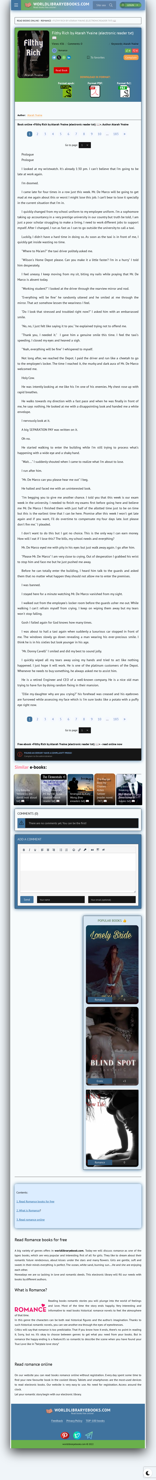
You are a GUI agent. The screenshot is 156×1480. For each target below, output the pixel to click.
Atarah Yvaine (131, 43)
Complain (131, 57)
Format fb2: (124, 89)
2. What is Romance (28, 1210)
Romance (46, 20)
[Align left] (42, 850)
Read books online (28, 20)
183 (116, 134)
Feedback (57, 1420)
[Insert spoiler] (97, 850)
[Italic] (29, 850)
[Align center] (48, 850)
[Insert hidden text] (103, 850)
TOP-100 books (95, 1420)
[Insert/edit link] (79, 850)
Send (27, 899)
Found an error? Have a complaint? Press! (48, 752)
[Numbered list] (66, 850)
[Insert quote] (92, 850)
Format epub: (66, 89)
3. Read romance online (30, 1219)
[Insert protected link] (85, 850)
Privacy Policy (74, 1420)
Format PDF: (95, 89)
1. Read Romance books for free (35, 1201)
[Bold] (23, 850)
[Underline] (35, 850)
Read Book (61, 70)
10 (99, 134)
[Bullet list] (60, 850)
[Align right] (53, 850)
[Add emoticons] (73, 850)
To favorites (96, 57)
